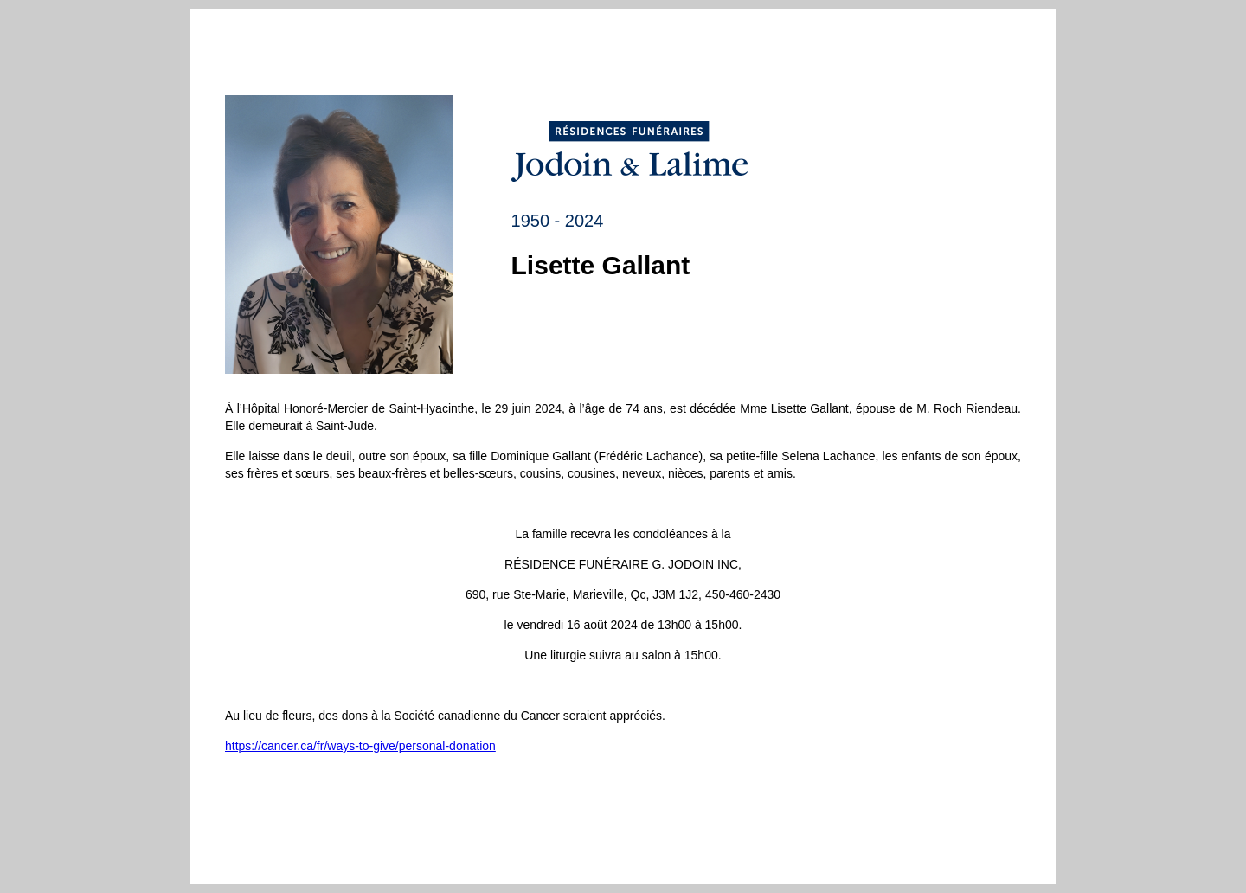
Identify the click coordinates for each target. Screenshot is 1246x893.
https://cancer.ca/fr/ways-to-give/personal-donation (360, 746)
